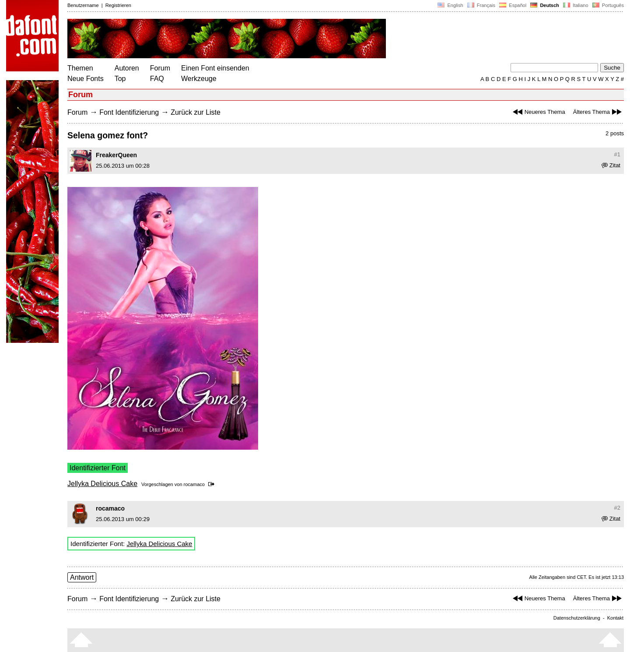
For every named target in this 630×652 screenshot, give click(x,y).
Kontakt (615, 617)
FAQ (157, 78)
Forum (160, 68)
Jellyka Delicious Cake (102, 483)
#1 (617, 154)
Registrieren (118, 5)
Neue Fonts (85, 78)
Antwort (82, 577)
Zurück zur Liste (195, 112)
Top (120, 78)
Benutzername (83, 5)
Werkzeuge (199, 78)
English (450, 5)
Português (607, 5)
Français (481, 5)
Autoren (127, 68)
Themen (80, 68)
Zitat (611, 165)
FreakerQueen (116, 155)
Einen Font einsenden (215, 68)
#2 (617, 507)
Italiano (576, 5)
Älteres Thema (598, 112)
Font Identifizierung (129, 112)
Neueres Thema (538, 112)
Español (513, 5)
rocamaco (194, 484)
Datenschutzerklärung (576, 617)
